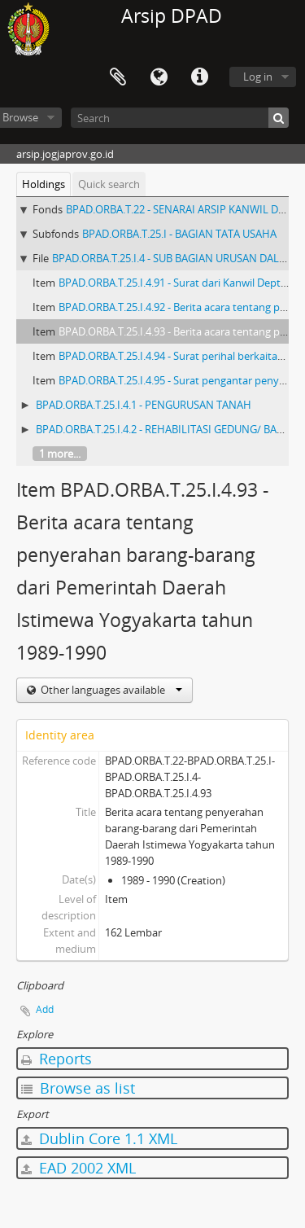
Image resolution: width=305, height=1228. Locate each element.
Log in (257, 76)
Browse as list (78, 1088)
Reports (56, 1058)
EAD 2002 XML (78, 1168)
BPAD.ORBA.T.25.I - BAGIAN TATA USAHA (179, 233)
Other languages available (110, 689)
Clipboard (118, 77)
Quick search (109, 184)
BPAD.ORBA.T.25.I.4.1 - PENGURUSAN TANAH (143, 404)
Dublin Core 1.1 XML (99, 1138)
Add (45, 1009)
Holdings (43, 184)
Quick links (199, 77)
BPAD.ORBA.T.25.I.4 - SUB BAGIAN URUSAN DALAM (173, 258)
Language (158, 77)
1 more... (60, 453)
